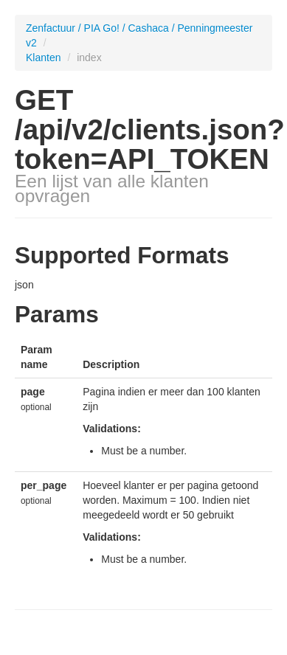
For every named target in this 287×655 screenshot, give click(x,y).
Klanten (44, 57)
